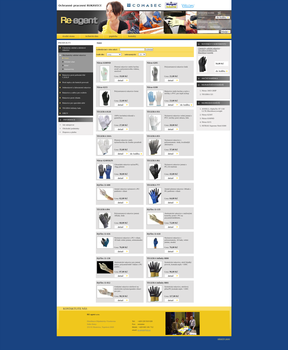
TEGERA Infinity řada (71, 108)
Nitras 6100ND (104, 63)
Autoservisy (69, 69)
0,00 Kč (202, 17)
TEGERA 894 (103, 209)
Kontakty (132, 36)
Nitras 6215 (102, 87)
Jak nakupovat (68, 125)
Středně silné (69, 62)
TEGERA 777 (153, 185)
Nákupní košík (206, 13)
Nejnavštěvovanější (213, 85)
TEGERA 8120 (104, 111)
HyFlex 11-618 (154, 234)
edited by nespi (224, 339)
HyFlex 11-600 (103, 185)
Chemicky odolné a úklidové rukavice (74, 49)
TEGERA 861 (153, 160)
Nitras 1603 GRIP (209, 90)
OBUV (65, 113)
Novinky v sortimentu (214, 44)
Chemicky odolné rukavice (209, 48)
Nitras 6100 (152, 87)
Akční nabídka (210, 78)
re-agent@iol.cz (144, 330)
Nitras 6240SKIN (105, 160)
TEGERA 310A (104, 136)
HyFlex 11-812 (103, 282)
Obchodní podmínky (71, 128)
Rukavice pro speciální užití (73, 103)
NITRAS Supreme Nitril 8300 (214, 126)
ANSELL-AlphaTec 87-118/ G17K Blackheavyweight (213, 110)
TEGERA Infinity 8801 (158, 282)
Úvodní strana (69, 36)
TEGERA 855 (153, 136)
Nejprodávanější (211, 103)
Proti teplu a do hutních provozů (75, 82)
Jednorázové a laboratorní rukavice (76, 87)
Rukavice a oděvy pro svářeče (74, 92)
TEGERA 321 (207, 94)
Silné (66, 65)
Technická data (92, 36)
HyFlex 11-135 (154, 209)
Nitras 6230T (207, 115)
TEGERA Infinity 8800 (158, 258)
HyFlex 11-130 (103, 258)
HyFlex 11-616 (103, 234)
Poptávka (113, 36)
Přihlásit (202, 26)
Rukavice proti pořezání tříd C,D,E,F (73, 76)
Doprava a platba (69, 132)
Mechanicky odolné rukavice (74, 55)
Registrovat (215, 26)
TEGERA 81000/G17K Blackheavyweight (207, 51)
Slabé (66, 58)
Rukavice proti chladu (71, 98)
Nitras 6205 (152, 63)
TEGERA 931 (153, 111)
